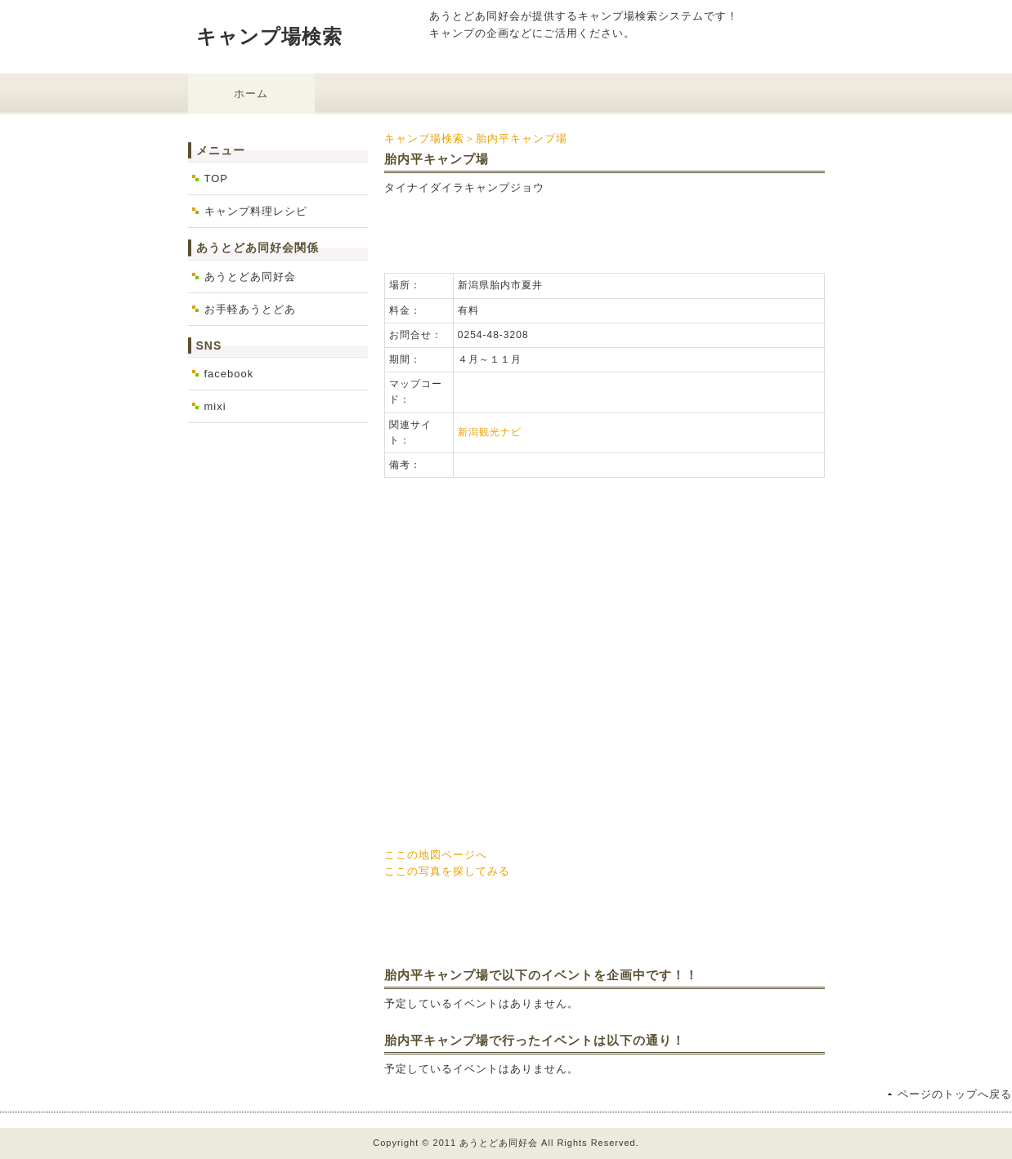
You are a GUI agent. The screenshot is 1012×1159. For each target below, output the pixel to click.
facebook (229, 374)
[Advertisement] (575, 231)
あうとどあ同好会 (250, 276)
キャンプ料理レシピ (255, 211)
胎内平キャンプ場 (521, 138)
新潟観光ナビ (490, 432)
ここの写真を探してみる (447, 871)
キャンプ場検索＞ (430, 138)
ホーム (251, 93)
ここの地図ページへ (435, 855)
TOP (216, 178)
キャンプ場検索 (269, 36)
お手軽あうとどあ (250, 309)
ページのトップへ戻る (955, 1094)
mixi (215, 406)
